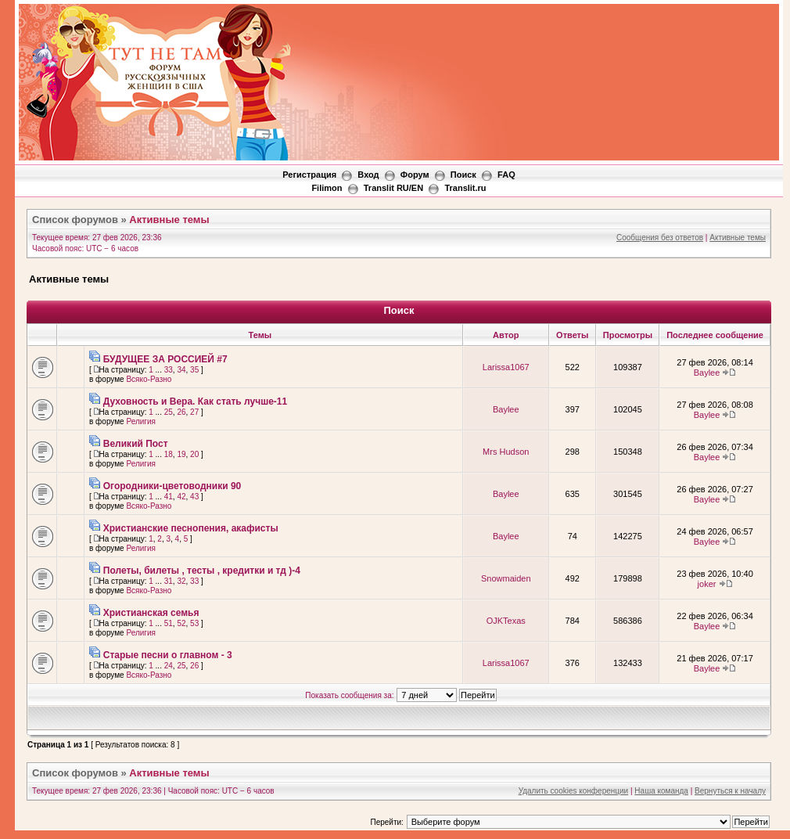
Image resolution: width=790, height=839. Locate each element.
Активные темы (169, 219)
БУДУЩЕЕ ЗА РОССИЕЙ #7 (165, 359)
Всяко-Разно (148, 379)
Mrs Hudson (506, 451)
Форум (414, 174)
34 (181, 369)
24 (168, 665)
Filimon (326, 188)
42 (181, 496)
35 (194, 369)
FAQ (506, 174)
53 (194, 623)
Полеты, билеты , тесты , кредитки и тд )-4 (201, 570)
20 (194, 454)
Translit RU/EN (393, 188)
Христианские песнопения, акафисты (190, 528)
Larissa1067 (506, 367)
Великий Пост (135, 443)
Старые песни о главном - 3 (167, 655)
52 (181, 623)
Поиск (463, 174)
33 (168, 369)
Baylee (707, 372)
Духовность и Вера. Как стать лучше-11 (195, 401)
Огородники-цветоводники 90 (172, 486)
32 (181, 581)
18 (168, 454)
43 (194, 496)
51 (168, 623)
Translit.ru (465, 188)
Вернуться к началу (730, 791)
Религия (141, 421)
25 (168, 412)
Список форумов (75, 219)
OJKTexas (506, 620)
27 (194, 412)
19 (181, 454)
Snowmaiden (506, 578)
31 (168, 581)
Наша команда (661, 791)
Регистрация (309, 174)
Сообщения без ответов (659, 237)
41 (168, 496)
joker (707, 584)
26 (181, 412)
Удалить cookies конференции (574, 791)
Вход (368, 174)
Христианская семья (151, 612)
